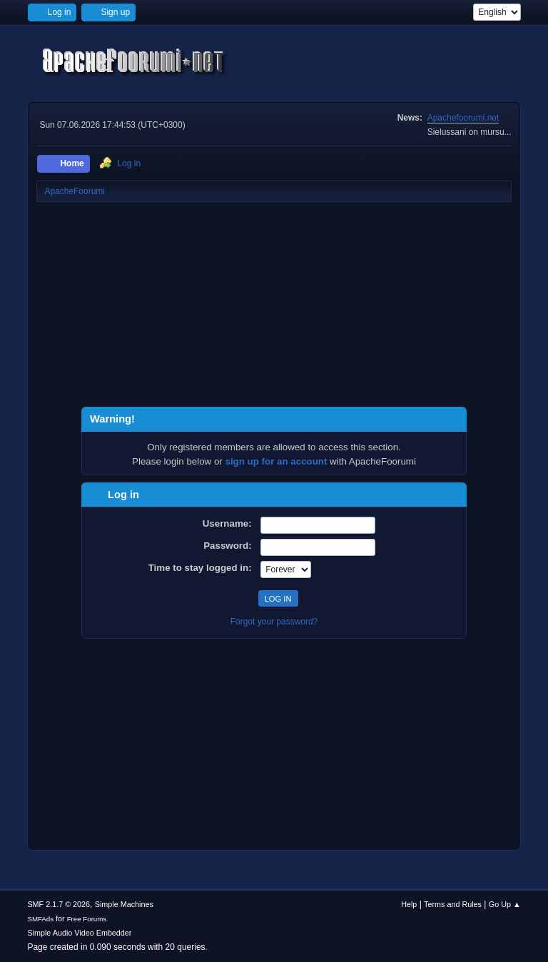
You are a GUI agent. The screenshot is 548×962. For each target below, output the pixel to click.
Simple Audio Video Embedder (79, 932)
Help (409, 904)
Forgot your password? (274, 622)
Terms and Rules (453, 904)
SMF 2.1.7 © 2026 (58, 904)
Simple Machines (124, 904)
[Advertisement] (273, 307)
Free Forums (87, 919)
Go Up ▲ (505, 904)
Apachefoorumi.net (463, 118)
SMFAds (40, 919)
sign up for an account (276, 461)
